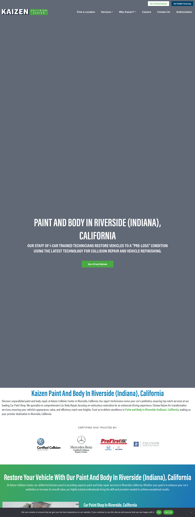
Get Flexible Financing (182, 3)
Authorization (184, 12)
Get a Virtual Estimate (158, 3)
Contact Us (163, 12)
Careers (146, 12)
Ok (159, 512)
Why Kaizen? (126, 12)
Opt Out (168, 512)
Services (106, 12)
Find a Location (86, 12)
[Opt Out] (191, 512)
